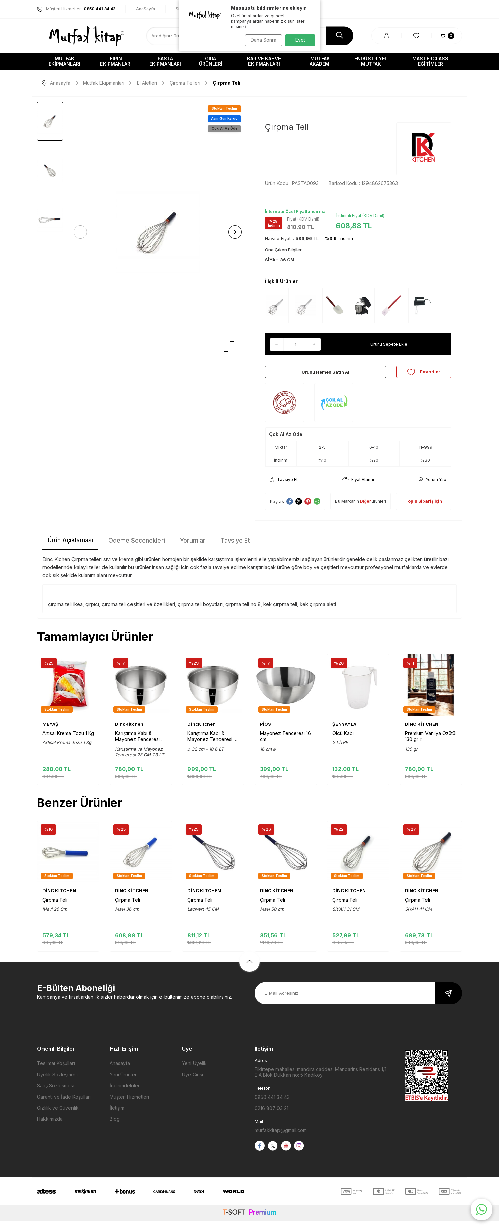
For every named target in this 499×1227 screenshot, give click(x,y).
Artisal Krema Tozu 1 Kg (68, 739)
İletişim (117, 1114)
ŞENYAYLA (344, 730)
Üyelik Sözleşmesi (57, 1080)
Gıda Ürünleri (210, 61)
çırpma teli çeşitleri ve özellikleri (138, 610)
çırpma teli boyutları (200, 610)
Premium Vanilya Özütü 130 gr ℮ (430, 742)
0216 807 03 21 (271, 1114)
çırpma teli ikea (65, 610)
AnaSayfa (145, 8)
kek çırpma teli (280, 610)
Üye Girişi (192, 1080)
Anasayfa (56, 83)
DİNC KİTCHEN (421, 730)
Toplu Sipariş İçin (423, 507)
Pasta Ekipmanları (165, 61)
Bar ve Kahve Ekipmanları (264, 61)
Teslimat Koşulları (56, 1069)
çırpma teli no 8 (243, 610)
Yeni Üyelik (194, 1069)
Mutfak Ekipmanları (64, 61)
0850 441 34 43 (272, 1103)
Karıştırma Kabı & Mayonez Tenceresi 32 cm (213, 742)
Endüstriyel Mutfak (370, 61)
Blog (115, 1125)
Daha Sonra (261, 40)
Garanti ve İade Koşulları (64, 1103)
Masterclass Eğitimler (430, 61)
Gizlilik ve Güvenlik (58, 1114)
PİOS (265, 730)
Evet (300, 40)
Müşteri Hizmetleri (129, 1103)
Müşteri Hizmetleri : (76, 9)
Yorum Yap (432, 485)
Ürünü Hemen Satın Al (325, 374)
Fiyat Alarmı (358, 485)
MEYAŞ (50, 730)
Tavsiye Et (284, 485)
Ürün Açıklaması (70, 546)
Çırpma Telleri (185, 83)
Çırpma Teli (54, 906)
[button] (82, 232)
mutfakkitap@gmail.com (281, 1136)
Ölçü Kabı (343, 739)
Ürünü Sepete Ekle (388, 344)
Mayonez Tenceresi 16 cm (285, 742)
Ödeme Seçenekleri (136, 546)
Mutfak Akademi (320, 61)
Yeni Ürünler (123, 1080)
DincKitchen (129, 730)
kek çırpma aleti (318, 610)
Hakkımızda (50, 1125)
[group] (157, 232)
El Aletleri (147, 83)
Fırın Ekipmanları (116, 61)
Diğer (365, 507)
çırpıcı (92, 610)
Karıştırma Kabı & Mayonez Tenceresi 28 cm (137, 742)
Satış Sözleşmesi (55, 1091)
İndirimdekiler (125, 1091)
